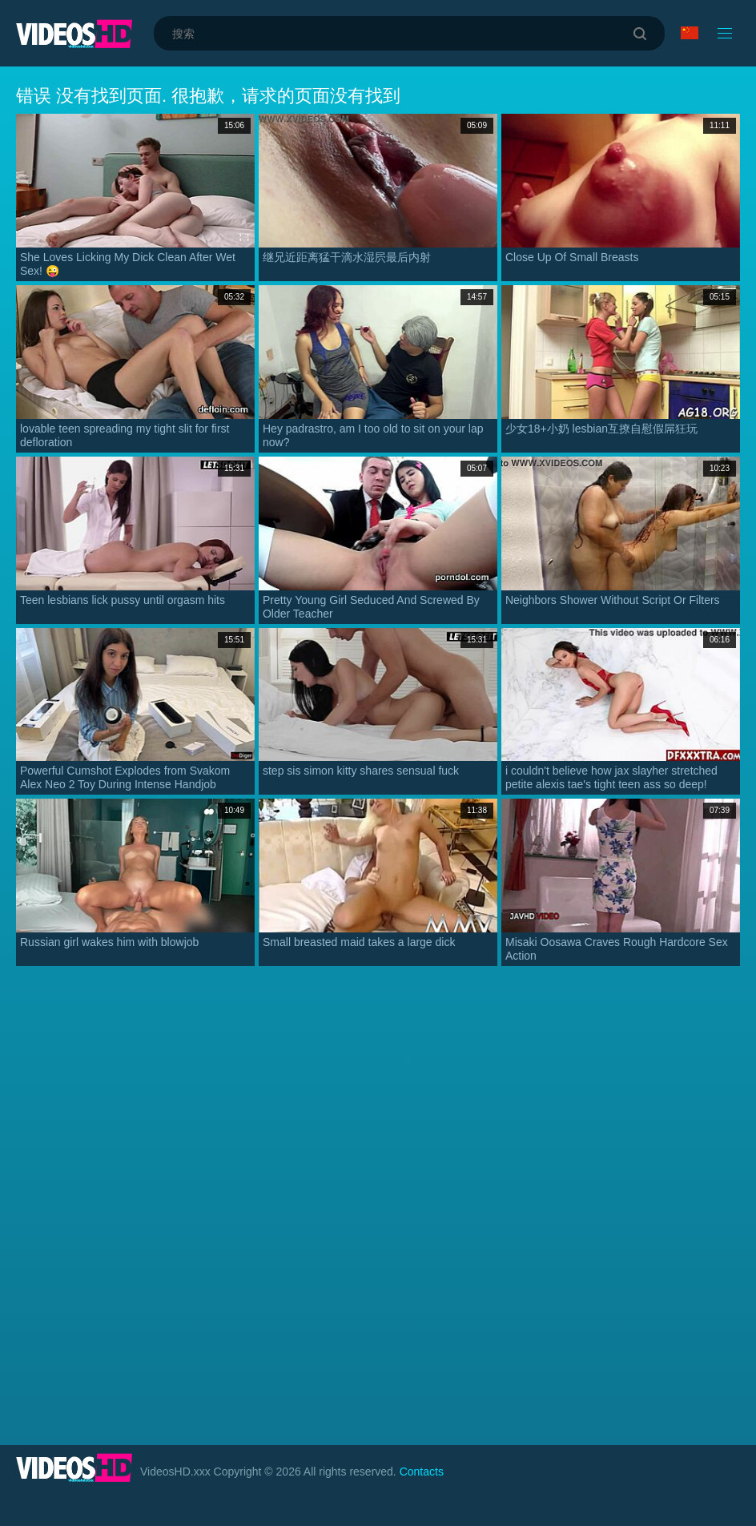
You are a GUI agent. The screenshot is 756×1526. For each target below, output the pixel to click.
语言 (689, 32)
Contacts (422, 1471)
